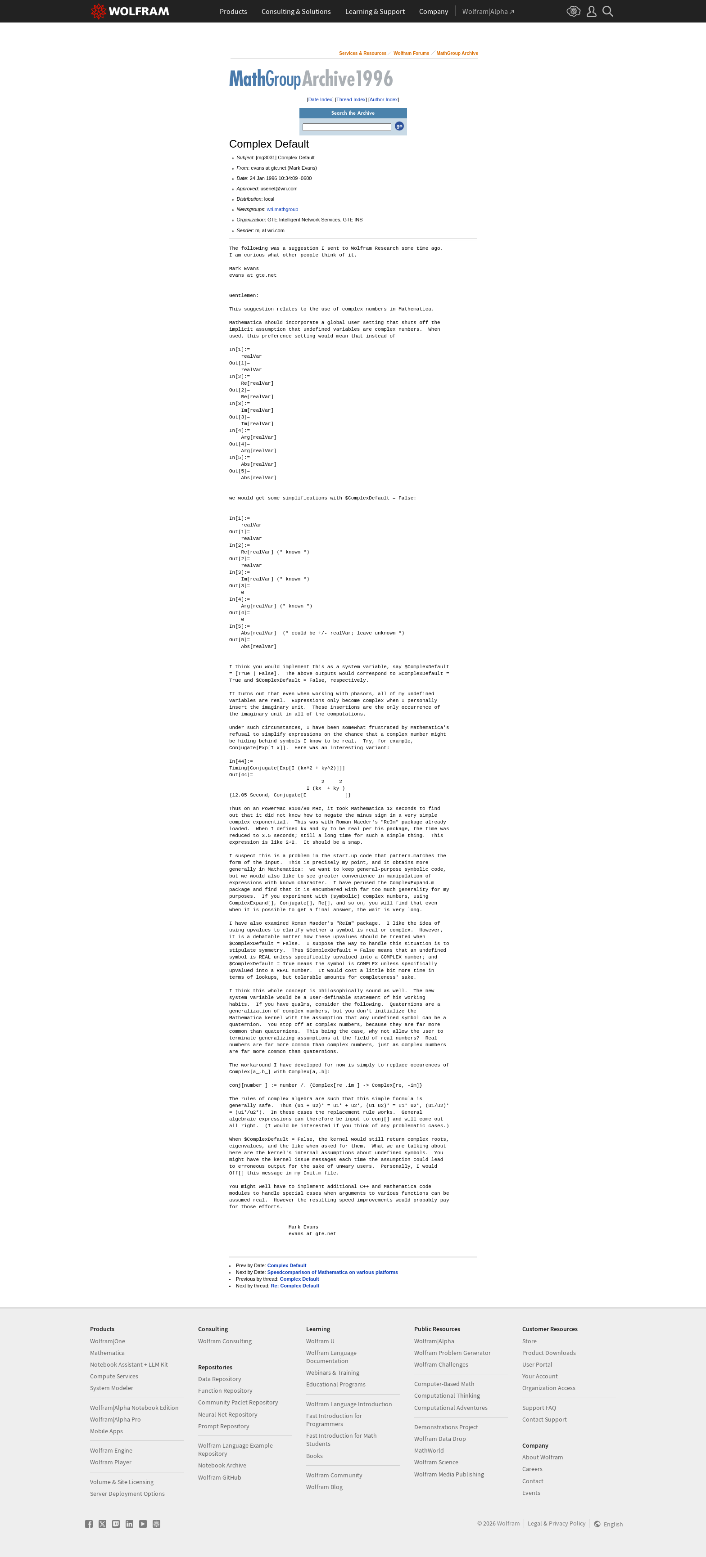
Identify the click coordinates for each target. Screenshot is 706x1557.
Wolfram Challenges (441, 1364)
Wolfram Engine (111, 1450)
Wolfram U (320, 1341)
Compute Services (114, 1376)
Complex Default (287, 1265)
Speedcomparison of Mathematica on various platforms (332, 1272)
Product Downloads (549, 1353)
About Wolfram (542, 1457)
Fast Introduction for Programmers (334, 1420)
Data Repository (219, 1379)
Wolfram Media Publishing (449, 1474)
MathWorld (429, 1450)
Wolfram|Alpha (434, 1341)
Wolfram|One (107, 1341)
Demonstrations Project (446, 1427)
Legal (535, 1523)
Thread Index (351, 99)
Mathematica (107, 1353)
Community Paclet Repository (238, 1402)
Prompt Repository (223, 1426)
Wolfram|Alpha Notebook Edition (134, 1408)
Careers (532, 1469)
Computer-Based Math (444, 1384)
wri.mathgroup (283, 209)
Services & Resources (362, 53)
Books (314, 1456)
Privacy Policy (567, 1523)
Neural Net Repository (228, 1414)
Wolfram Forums (411, 53)
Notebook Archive (222, 1465)
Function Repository (225, 1390)
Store (529, 1341)
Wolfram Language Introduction (349, 1404)
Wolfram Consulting (225, 1341)
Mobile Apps (106, 1431)
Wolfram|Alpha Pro (115, 1419)
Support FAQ (539, 1408)
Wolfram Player (110, 1462)
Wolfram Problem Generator (452, 1353)
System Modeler (111, 1388)
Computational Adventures (451, 1408)
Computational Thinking (447, 1395)
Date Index (320, 99)
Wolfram (508, 1523)
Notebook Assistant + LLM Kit (129, 1364)
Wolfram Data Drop (440, 1439)
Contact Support (544, 1419)
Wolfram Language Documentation (331, 1357)
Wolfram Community (334, 1475)
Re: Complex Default (295, 1285)
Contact (532, 1481)
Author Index (384, 99)
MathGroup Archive (457, 53)
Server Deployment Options (127, 1494)
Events (531, 1493)
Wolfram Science (436, 1462)
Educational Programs (336, 1384)
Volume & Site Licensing (122, 1482)
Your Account (540, 1376)
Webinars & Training (332, 1372)
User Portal (537, 1364)
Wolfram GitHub (219, 1477)
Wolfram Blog (324, 1487)
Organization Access (548, 1388)
